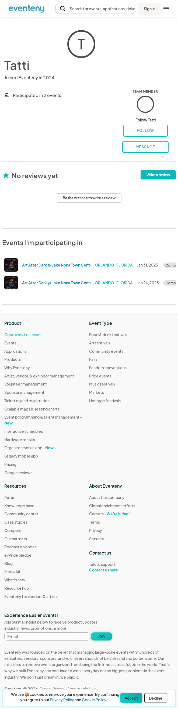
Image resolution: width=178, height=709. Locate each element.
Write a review (158, 175)
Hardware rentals (19, 439)
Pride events (100, 375)
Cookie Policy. (94, 699)
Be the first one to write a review (89, 198)
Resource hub (16, 588)
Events (10, 342)
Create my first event (23, 334)
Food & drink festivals (108, 334)
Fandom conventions (108, 367)
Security (96, 538)
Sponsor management (24, 392)
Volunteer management (25, 384)
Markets (96, 392)
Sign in (149, 8)
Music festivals (102, 384)
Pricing (10, 464)
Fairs (93, 359)
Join (101, 636)
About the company (106, 497)
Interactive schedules (23, 431)
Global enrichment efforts (112, 505)
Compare (13, 530)
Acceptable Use (81, 688)
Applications (15, 351)
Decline (155, 698)
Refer (9, 497)
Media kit (12, 571)
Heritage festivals (105, 400)
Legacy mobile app (21, 456)
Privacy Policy (62, 699)
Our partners (15, 538)
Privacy (95, 530)
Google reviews (18, 472)
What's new (14, 579)
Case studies (15, 522)
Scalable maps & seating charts (32, 408)
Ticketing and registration (27, 400)
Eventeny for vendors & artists (31, 596)
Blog (8, 563)
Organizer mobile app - (29, 447)
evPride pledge (18, 555)
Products (12, 359)
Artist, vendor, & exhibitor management (39, 375)
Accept (131, 698)
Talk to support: (112, 567)
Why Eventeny (17, 367)
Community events (106, 351)
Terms (94, 522)
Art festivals (99, 342)
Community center (21, 513)
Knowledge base (19, 505)
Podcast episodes (20, 546)
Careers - (109, 513)
